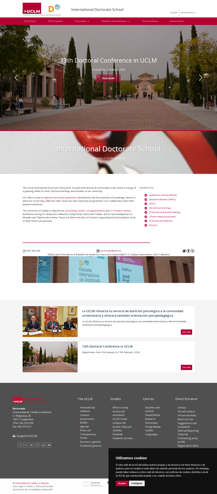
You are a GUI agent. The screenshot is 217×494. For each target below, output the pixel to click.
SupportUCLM (27, 436)
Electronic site (185, 419)
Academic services (123, 438)
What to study (120, 407)
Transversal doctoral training (165, 212)
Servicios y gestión (90, 441)
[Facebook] (19, 445)
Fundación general (90, 445)
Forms (153, 225)
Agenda (84, 426)
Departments (152, 415)
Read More (108, 78)
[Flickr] (49, 445)
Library (182, 407)
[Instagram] (37, 445)
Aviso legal (18, 486)
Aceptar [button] (122, 483)
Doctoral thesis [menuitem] (150, 21)
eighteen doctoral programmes (60, 197)
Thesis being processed (162, 216)
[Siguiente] (200, 77)
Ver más (186, 331)
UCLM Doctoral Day (160, 207)
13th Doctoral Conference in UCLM (107, 346)
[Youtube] (43, 445)
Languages (151, 434)
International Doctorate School (97, 9)
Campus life (119, 423)
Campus (84, 415)
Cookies (29, 486)
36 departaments (96, 210)
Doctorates (151, 423)
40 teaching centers (75, 210)
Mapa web (47, 489)
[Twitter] (25, 445)
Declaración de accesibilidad (26, 489)
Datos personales (44, 486)
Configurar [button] (136, 483)
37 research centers (120, 210)
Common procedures (161, 220)
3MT (152, 203)
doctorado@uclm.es (108, 250)
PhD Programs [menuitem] (55, 21)
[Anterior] (16, 77)
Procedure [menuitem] (81, 21)
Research (150, 419)
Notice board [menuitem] (177, 21)
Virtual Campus (186, 411)
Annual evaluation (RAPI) (162, 199)
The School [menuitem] (30, 21)
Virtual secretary (187, 415)
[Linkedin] (31, 445)
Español (174, 12)
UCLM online (120, 419)
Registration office (188, 445)
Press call (85, 430)
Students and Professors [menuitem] (114, 21)
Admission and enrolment (163, 194)
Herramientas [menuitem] (187, 12)
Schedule (118, 434)
